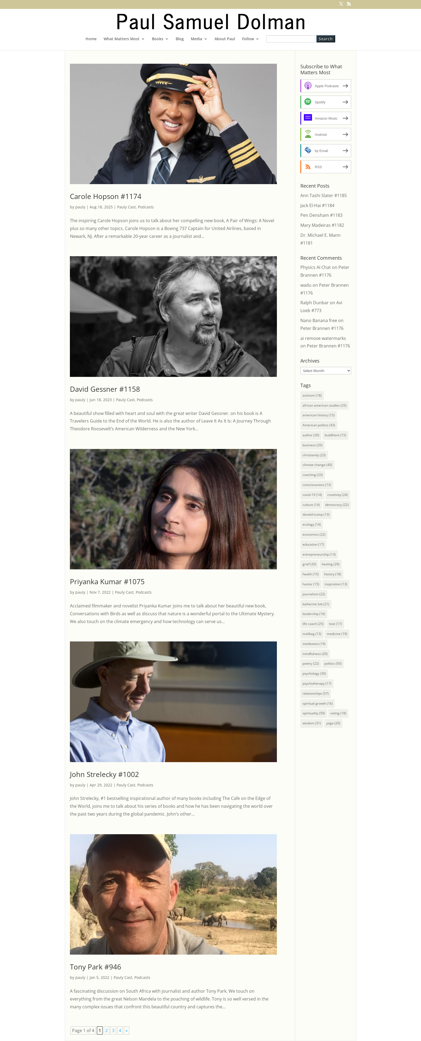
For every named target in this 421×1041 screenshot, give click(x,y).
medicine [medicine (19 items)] (337, 633)
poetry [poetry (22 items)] (311, 663)
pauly (80, 206)
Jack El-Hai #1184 (317, 205)
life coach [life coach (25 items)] (313, 623)
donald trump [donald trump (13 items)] (316, 514)
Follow (248, 39)
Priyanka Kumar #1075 (107, 581)
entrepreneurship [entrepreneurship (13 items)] (319, 554)
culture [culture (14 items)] (311, 504)
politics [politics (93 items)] (333, 663)
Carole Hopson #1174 (105, 196)
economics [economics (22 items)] (314, 534)
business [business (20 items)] (312, 445)
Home (91, 39)
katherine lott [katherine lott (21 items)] (316, 604)
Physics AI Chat (315, 267)
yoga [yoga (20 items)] (333, 723)
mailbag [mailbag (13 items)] (312, 633)
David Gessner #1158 (105, 389)
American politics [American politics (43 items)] (319, 425)
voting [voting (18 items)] (338, 713)
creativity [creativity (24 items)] (337, 494)
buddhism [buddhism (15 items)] (335, 435)
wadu (305, 285)
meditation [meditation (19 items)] (314, 643)
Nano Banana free (318, 320)
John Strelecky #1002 (104, 774)
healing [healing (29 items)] (330, 564)
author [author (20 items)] (311, 435)
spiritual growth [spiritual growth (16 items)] (318, 703)
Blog (180, 39)
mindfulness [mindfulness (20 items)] (315, 653)
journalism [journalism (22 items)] (314, 594)
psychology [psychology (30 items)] (314, 673)
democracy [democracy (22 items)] (337, 504)
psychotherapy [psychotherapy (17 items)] (317, 683)
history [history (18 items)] (332, 574)
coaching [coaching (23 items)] (313, 474)
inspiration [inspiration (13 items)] (336, 584)
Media (196, 39)
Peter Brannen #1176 (322, 328)
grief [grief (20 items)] (309, 564)
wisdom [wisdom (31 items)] (312, 723)
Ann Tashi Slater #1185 (323, 195)
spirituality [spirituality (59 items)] (314, 713)
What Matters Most (122, 39)
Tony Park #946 (95, 967)
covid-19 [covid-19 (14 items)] (312, 494)
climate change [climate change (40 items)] (317, 464)
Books (157, 39)
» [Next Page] (126, 1030)
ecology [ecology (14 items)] (312, 524)
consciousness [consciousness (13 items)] (317, 484)
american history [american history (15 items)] (319, 415)
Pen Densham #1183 (321, 215)
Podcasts (146, 206)
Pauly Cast (126, 206)
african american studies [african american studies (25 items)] (325, 405)
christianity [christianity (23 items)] (314, 455)
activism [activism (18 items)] (312, 395)
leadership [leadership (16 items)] (314, 613)
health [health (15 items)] (311, 574)
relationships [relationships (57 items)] (316, 693)
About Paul (225, 39)
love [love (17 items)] (335, 623)
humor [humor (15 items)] (311, 584)
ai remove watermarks (323, 338)
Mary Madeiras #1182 (322, 225)
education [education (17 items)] (313, 544)
